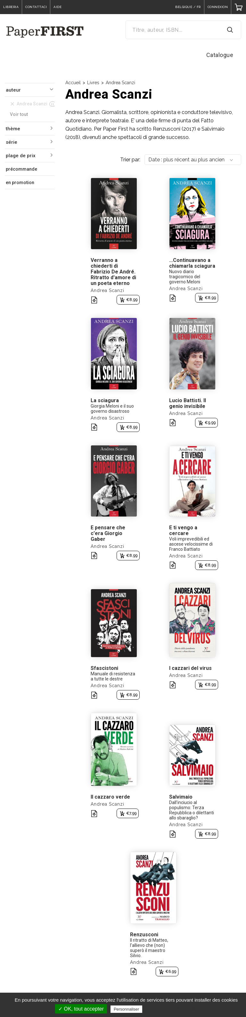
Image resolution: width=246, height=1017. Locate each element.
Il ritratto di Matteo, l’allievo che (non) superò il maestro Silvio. (149, 948)
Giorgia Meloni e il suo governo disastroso (112, 408)
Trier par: (130, 160)
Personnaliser (126, 1009)
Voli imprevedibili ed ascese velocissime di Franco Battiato (191, 544)
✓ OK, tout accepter (81, 1009)
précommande (21, 169)
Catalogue (220, 55)
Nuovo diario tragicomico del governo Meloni (184, 276)
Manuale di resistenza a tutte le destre (113, 676)
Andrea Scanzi (120, 82)
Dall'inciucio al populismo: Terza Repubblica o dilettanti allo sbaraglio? (191, 810)
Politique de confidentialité (172, 1009)
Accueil (73, 82)
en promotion (20, 182)
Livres (93, 82)
